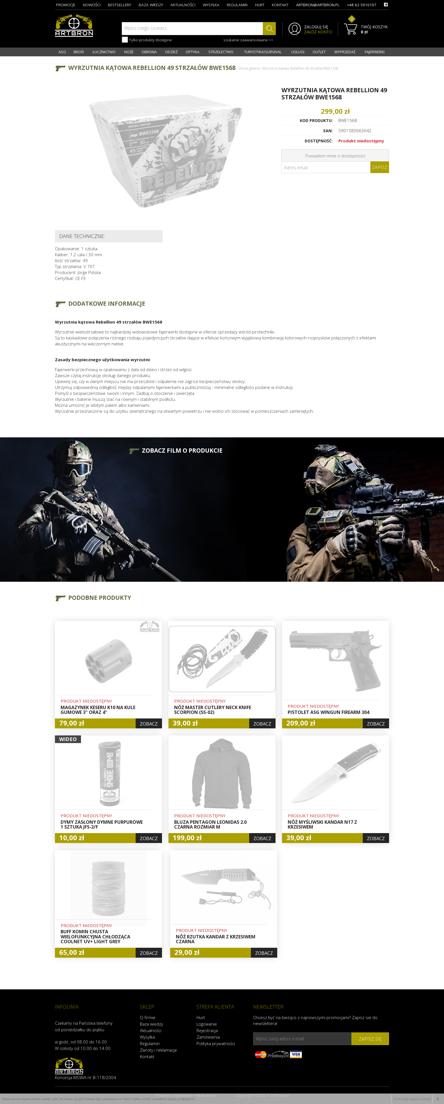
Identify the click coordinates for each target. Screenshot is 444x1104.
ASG (62, 51)
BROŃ (79, 51)
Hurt (201, 1017)
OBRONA (149, 51)
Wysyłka (147, 1037)
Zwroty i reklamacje (158, 1050)
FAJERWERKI (375, 51)
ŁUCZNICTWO (104, 51)
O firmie (147, 1017)
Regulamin (150, 1043)
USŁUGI (297, 51)
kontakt (280, 4)
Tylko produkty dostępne (147, 40)
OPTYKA (192, 51)
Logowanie (207, 1024)
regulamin (237, 4)
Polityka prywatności (216, 1043)
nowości (92, 4)
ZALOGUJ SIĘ (316, 26)
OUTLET (319, 51)
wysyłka (211, 4)
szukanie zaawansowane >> (248, 39)
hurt (259, 4)
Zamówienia (208, 1037)
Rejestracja (207, 1030)
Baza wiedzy (151, 1024)
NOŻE (129, 51)
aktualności (182, 4)
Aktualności (150, 1030)
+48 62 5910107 (361, 4)
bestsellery (119, 4)
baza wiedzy (151, 4)
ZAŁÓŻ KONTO (318, 32)
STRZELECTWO (220, 51)
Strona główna (249, 68)
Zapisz (379, 167)
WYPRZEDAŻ (344, 51)
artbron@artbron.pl (318, 4)
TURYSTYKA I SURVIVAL (262, 51)
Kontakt (147, 1056)
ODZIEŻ (171, 51)
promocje (65, 4)
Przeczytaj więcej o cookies (412, 1099)
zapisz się (370, 1039)
